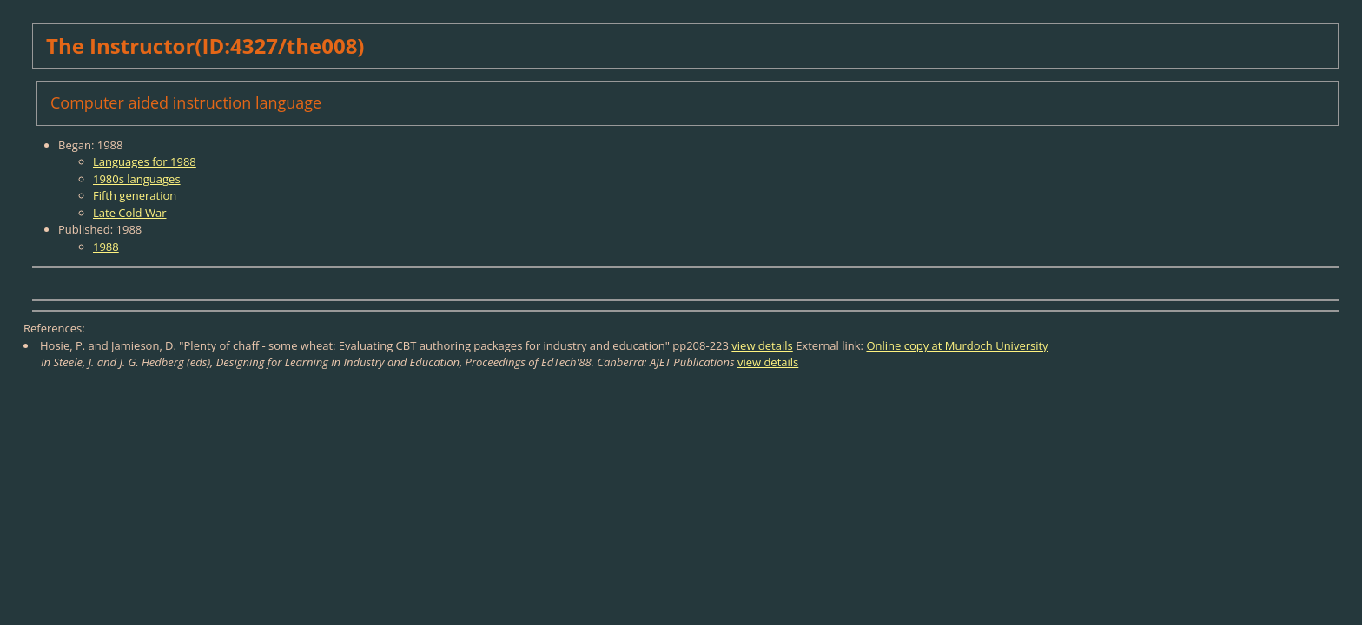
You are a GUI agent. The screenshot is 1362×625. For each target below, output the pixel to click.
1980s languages (137, 179)
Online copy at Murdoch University (957, 345)
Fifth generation (134, 195)
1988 (106, 246)
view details (761, 345)
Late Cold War (129, 212)
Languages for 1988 (144, 161)
